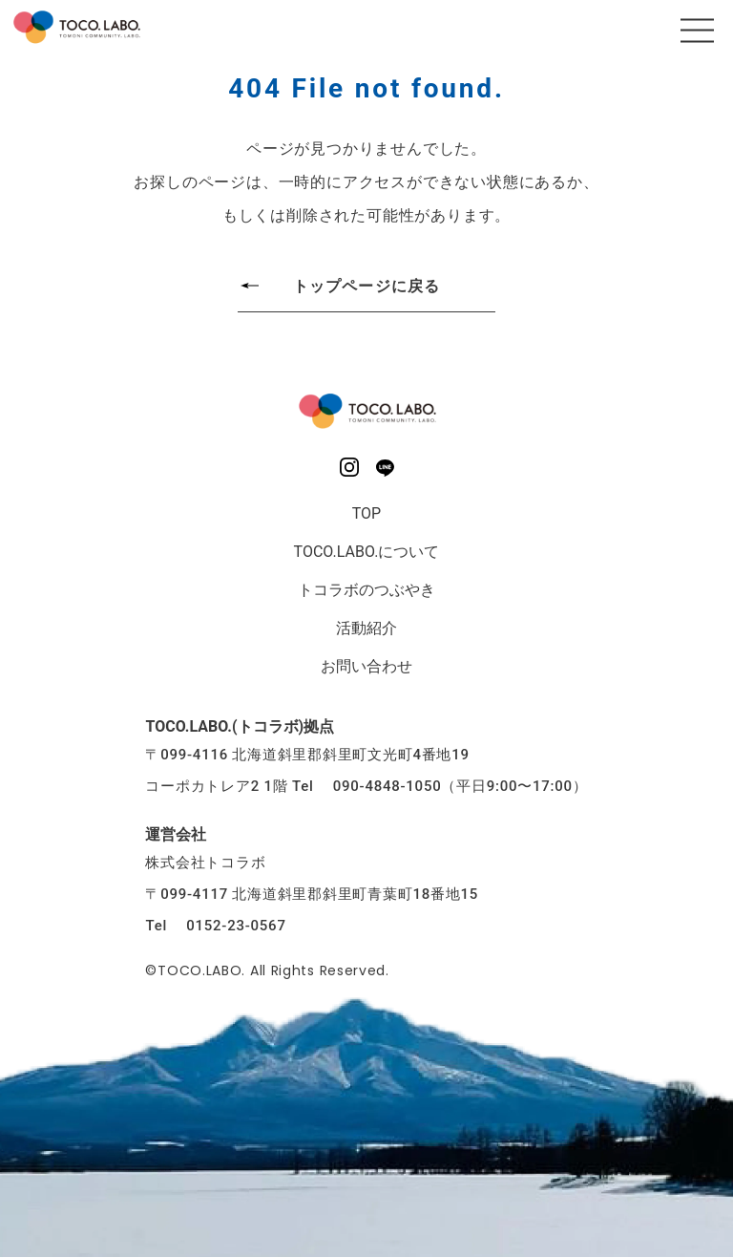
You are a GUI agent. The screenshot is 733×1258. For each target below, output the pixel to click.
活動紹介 (366, 628)
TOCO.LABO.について (367, 552)
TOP (366, 513)
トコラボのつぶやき (366, 590)
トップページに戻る (366, 286)
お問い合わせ (366, 666)
